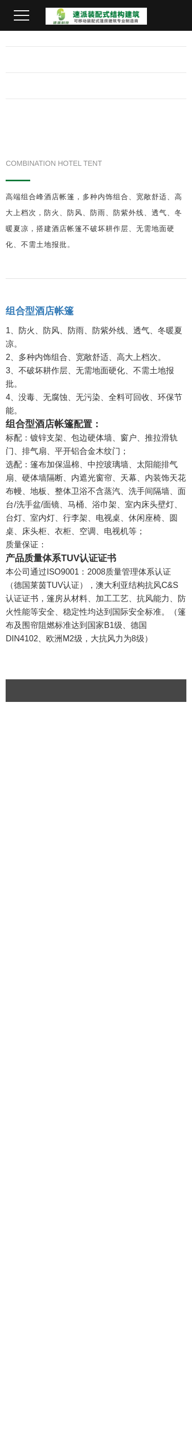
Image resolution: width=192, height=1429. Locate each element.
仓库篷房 (82, 1115)
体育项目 (140, 1098)
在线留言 (40, 991)
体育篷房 (82, 1098)
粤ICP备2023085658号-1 (115, 1410)
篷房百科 (23, 1271)
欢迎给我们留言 (46, 1319)
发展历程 (23, 1115)
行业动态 (23, 1253)
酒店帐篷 (82, 1167)
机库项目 (140, 1081)
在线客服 (33, 1301)
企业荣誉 (23, 1098)
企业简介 (23, 1081)
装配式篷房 (86, 1150)
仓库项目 (140, 1132)
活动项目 (140, 1115)
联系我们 (84, 1211)
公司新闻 (23, 1236)
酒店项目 (140, 1150)
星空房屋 (82, 1184)
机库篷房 (82, 1081)
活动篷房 (82, 1132)
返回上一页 (96, 875)
